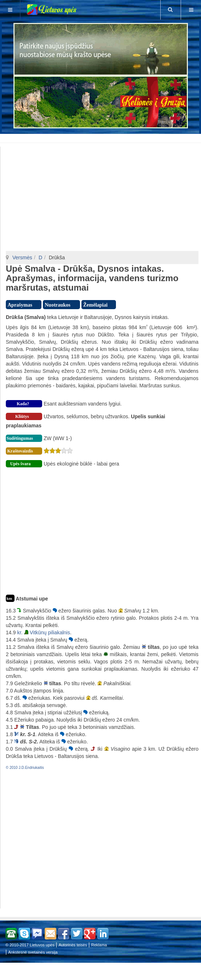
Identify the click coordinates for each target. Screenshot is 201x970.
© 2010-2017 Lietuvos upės (30, 945)
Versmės (22, 257)
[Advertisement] (102, 137)
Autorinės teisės (73, 945)
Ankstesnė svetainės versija (33, 952)
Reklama (99, 945)
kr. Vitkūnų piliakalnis (43, 632)
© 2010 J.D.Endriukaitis (25, 768)
